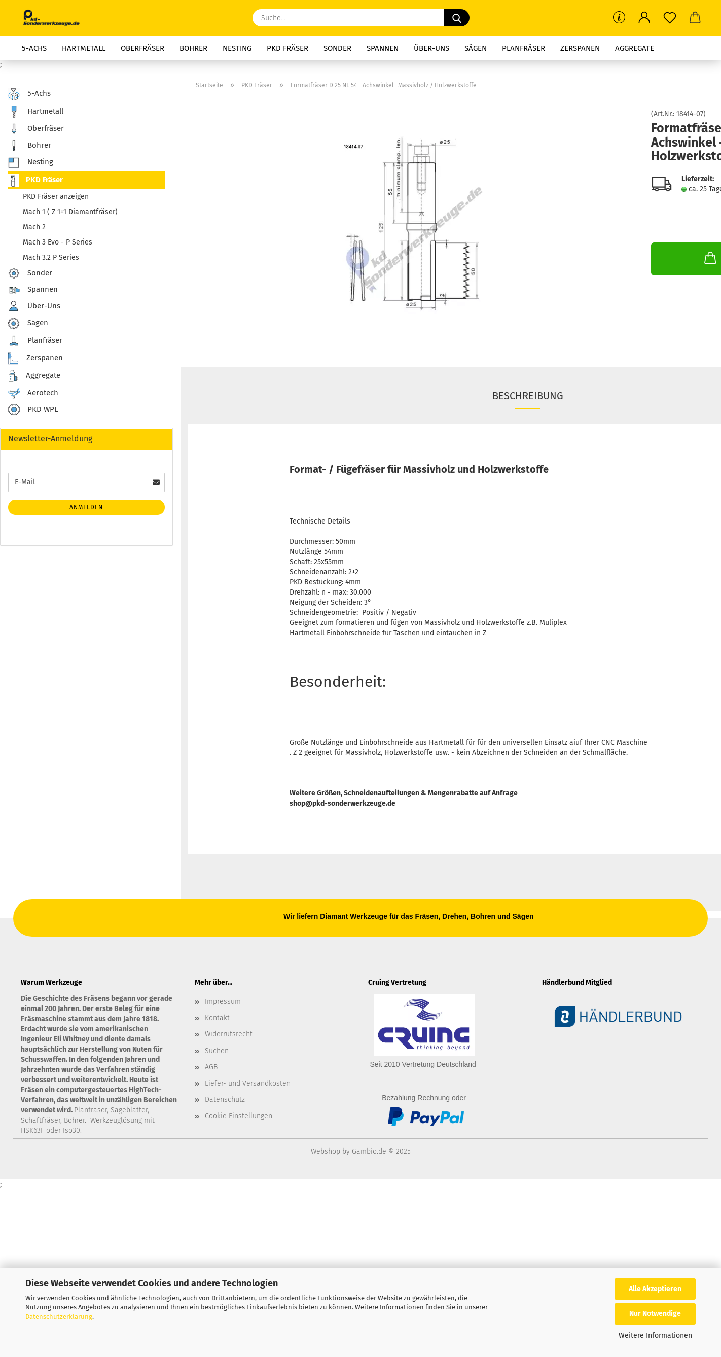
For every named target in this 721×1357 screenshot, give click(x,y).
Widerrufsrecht (229, 1034)
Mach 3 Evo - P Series (57, 242)
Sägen (475, 48)
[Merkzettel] (669, 18)
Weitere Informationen (655, 1335)
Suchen (217, 1051)
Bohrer (193, 48)
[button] (644, 18)
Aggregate (634, 48)
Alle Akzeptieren (655, 1288)
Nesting (237, 48)
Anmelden (86, 507)
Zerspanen (580, 48)
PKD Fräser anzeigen (56, 196)
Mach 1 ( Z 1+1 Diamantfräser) (70, 211)
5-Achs (34, 48)
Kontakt (217, 1018)
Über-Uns (431, 48)
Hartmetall (83, 48)
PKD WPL (33, 410)
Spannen (383, 48)
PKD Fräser (287, 48)
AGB (211, 1067)
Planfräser (523, 48)
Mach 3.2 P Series (51, 257)
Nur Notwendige (655, 1313)
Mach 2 (34, 227)
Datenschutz (225, 1099)
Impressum (223, 1001)
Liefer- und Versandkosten (248, 1083)
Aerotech (33, 393)
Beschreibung (527, 396)
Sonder (337, 48)
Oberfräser (142, 48)
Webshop (325, 1151)
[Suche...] (457, 17)
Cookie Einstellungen (238, 1115)
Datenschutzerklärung (58, 1316)
